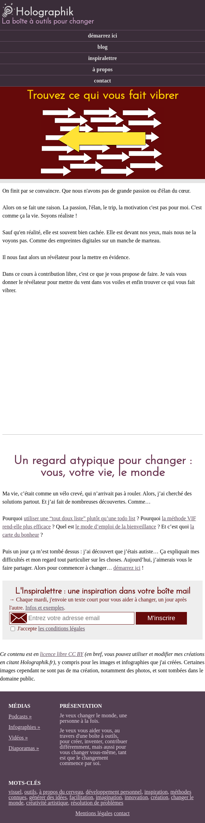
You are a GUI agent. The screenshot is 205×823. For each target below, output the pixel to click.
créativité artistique (47, 803)
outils (30, 792)
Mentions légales (94, 813)
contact (102, 81)
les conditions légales (61, 628)
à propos (102, 69)
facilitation (81, 797)
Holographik (37, 9)
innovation (136, 797)
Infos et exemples (44, 608)
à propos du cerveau (61, 792)
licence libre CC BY (61, 654)
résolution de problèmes (97, 803)
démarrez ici (102, 36)
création (160, 797)
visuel (15, 792)
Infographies (22, 727)
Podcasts (18, 716)
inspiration (155, 792)
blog (102, 47)
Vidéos (16, 737)
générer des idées (48, 797)
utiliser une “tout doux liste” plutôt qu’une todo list (79, 518)
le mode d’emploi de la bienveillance (115, 526)
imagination (109, 797)
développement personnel (114, 792)
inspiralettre (102, 58)
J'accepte (51, 628)
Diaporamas (22, 748)
